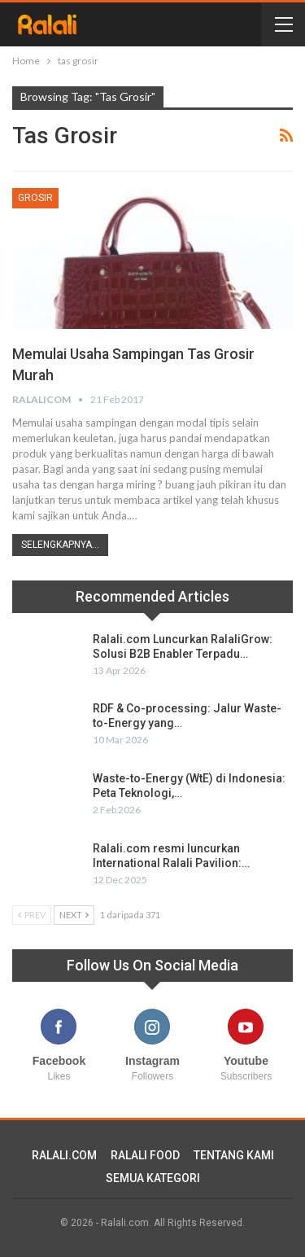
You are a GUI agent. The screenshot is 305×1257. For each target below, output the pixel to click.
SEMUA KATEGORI (153, 1178)
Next (74, 914)
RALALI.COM (64, 1155)
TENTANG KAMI (234, 1155)
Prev (32, 914)
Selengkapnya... (60, 544)
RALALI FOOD (145, 1155)
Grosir (35, 198)
